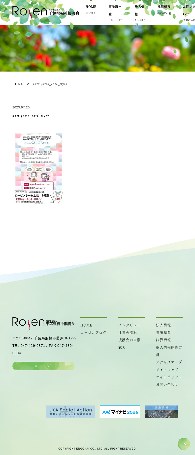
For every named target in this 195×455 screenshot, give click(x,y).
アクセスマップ (169, 362)
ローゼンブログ (93, 332)
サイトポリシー (169, 377)
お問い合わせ (167, 384)
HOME (86, 325)
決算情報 (163, 340)
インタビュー (129, 325)
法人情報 (163, 325)
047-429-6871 (33, 346)
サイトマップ (167, 369)
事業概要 (163, 332)
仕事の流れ (127, 332)
